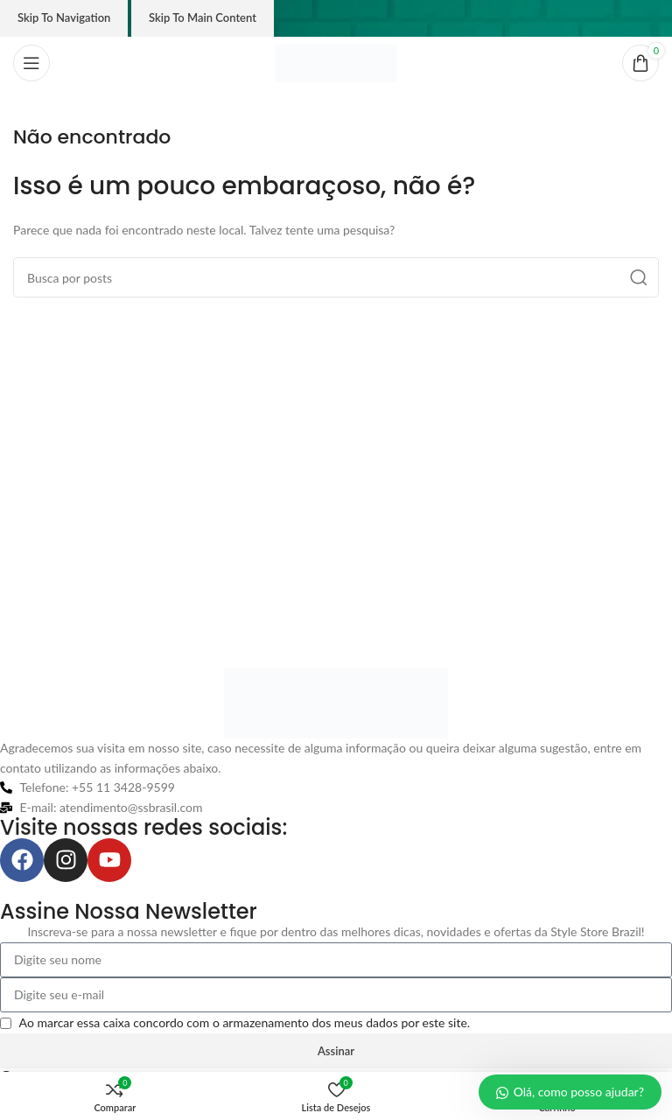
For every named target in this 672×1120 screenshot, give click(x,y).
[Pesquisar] (336, 277)
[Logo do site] (336, 61)
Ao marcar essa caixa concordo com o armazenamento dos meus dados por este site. (245, 1022)
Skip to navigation (64, 17)
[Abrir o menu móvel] (31, 63)
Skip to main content (202, 17)
